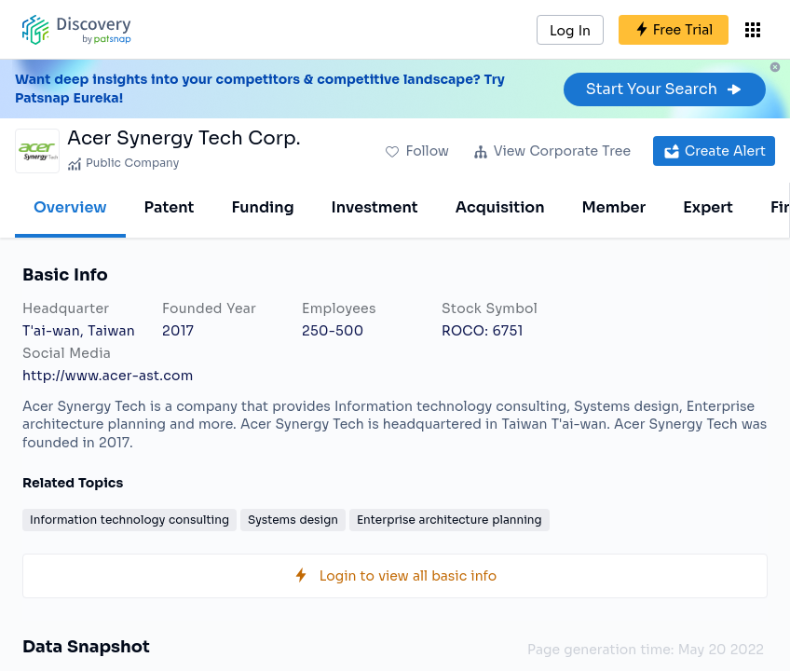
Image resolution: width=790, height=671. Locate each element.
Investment (375, 207)
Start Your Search (664, 89)
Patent (169, 207)
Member (614, 207)
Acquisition (500, 207)
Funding (262, 207)
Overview (70, 207)
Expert (708, 207)
